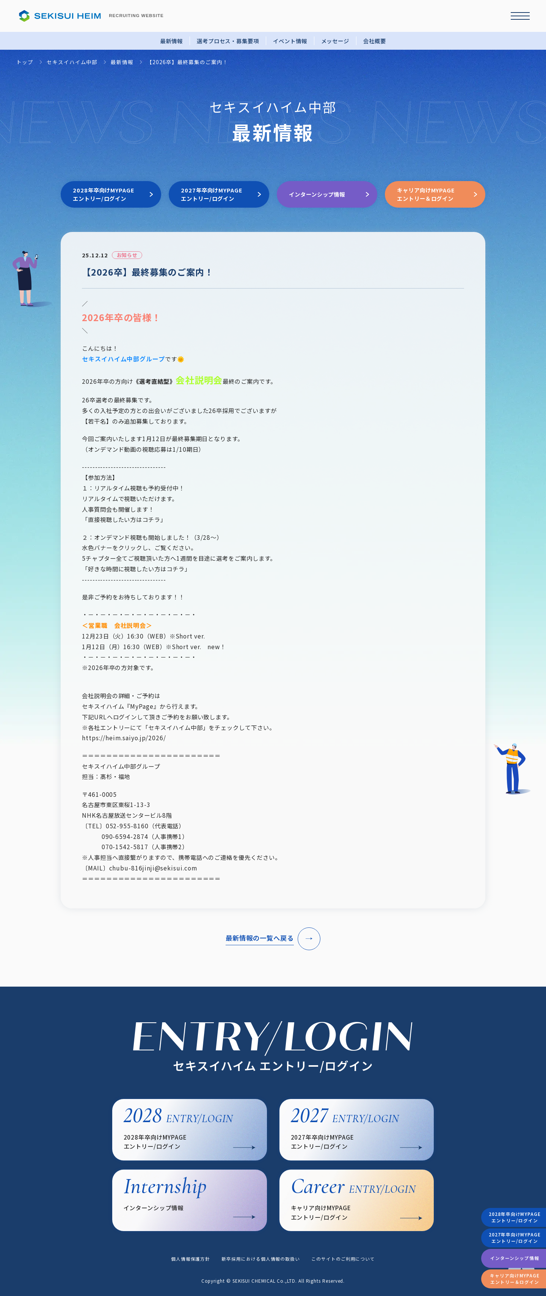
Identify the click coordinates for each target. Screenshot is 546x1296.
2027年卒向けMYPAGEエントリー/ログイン (515, 1237)
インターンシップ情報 (514, 1258)
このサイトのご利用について (343, 1259)
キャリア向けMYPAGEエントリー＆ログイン (515, 1278)
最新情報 (171, 41)
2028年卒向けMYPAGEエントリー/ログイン (515, 1217)
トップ (24, 62)
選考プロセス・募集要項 (228, 41)
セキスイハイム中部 (72, 62)
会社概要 (374, 41)
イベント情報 (290, 41)
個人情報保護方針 (190, 1259)
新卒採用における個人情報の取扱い (260, 1259)
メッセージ (335, 41)
